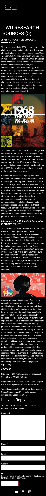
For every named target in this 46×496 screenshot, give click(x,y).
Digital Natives (23, 389)
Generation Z (12, 392)
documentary (36, 389)
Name (4, 444)
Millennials (24, 392)
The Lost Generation (18, 395)
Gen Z (3, 392)
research (33, 392)
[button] (22, 17)
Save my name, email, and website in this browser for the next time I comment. (22, 477)
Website (4, 464)
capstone (12, 389)
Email (4, 454)
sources (4, 395)
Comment (6, 413)
